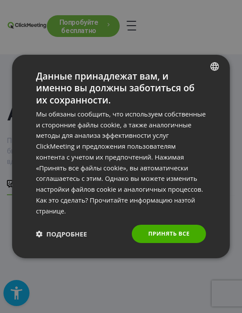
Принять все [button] (167, 234)
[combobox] (214, 65)
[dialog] (121, 156)
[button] (61, 234)
